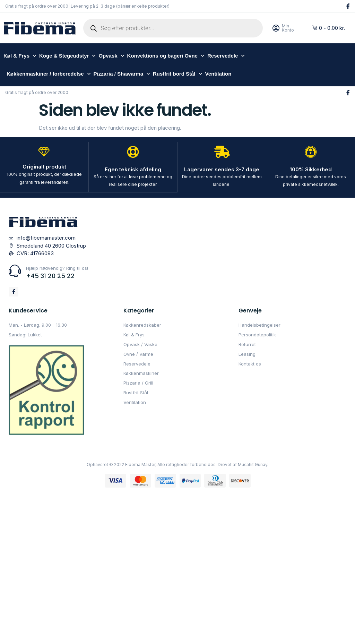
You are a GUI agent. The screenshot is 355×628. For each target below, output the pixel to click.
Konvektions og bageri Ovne (165, 56)
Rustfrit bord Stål (177, 74)
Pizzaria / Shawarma (122, 74)
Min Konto (288, 28)
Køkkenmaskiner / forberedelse (48, 74)
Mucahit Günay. (253, 464)
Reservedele (225, 56)
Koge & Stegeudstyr (67, 56)
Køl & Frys (19, 56)
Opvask (111, 56)
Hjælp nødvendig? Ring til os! (57, 267)
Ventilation (218, 74)
